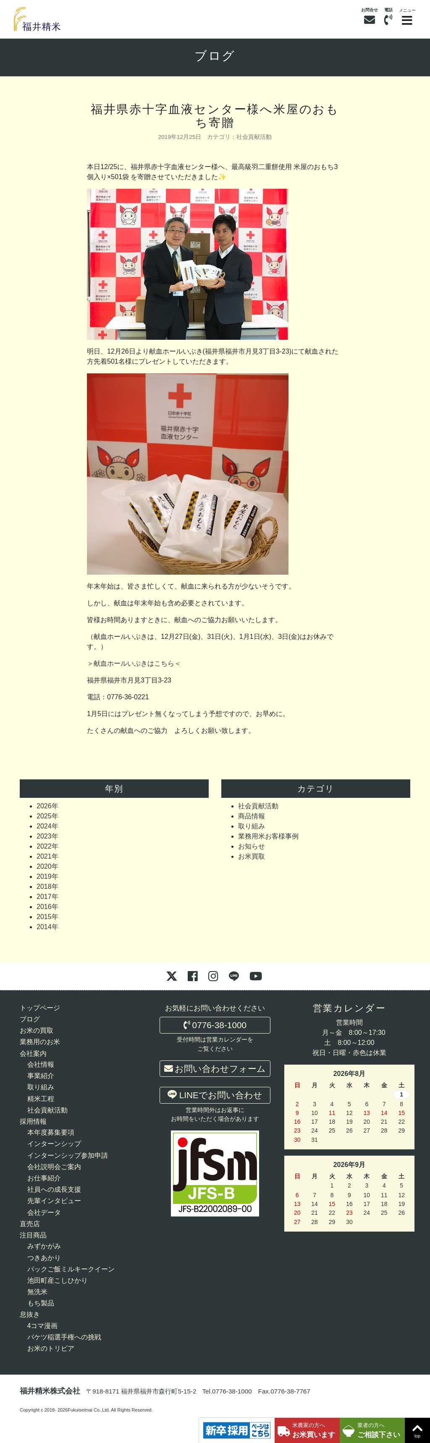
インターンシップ (54, 1143)
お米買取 (251, 856)
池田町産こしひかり (57, 1280)
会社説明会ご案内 (54, 1166)
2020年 (47, 866)
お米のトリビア (50, 1348)
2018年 (47, 886)
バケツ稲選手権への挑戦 (64, 1337)
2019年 (47, 876)
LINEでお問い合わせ (215, 1095)
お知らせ (251, 846)
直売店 (30, 1223)
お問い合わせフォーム (215, 1068)
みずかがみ (44, 1246)
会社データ (44, 1212)
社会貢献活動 (254, 137)
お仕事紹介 (44, 1178)
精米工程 (40, 1098)
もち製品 (40, 1303)
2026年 (47, 806)
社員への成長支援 (54, 1189)
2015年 (47, 916)
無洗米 (37, 1291)
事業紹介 (40, 1075)
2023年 (47, 836)
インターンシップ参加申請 (67, 1155)
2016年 (47, 906)
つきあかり (44, 1257)
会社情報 (40, 1064)
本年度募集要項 (50, 1132)
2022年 (47, 846)
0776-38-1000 (215, 1025)
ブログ (215, 56)
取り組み (251, 826)
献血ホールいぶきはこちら (134, 663)
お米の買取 (36, 1030)
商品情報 (251, 816)
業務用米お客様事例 (268, 836)
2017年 (47, 896)
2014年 (47, 926)
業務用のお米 (40, 1041)
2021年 (47, 856)
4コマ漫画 (42, 1325)
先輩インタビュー (54, 1200)
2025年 (47, 816)
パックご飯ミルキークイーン (71, 1269)
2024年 (47, 826)
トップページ (40, 1007)
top (417, 1429)
